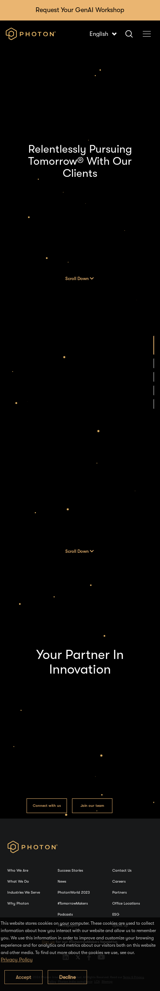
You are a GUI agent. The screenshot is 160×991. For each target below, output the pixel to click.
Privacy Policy (17, 959)
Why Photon (18, 903)
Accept (23, 977)
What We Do (18, 881)
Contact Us (121, 870)
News (62, 881)
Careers (119, 881)
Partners (119, 892)
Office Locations (126, 903)
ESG (115, 914)
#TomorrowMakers (73, 903)
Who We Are (17, 870)
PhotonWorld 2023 (74, 892)
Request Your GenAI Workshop (80, 10)
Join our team (92, 805)
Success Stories (70, 870)
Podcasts (65, 914)
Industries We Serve (23, 892)
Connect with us (46, 805)
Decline (67, 977)
